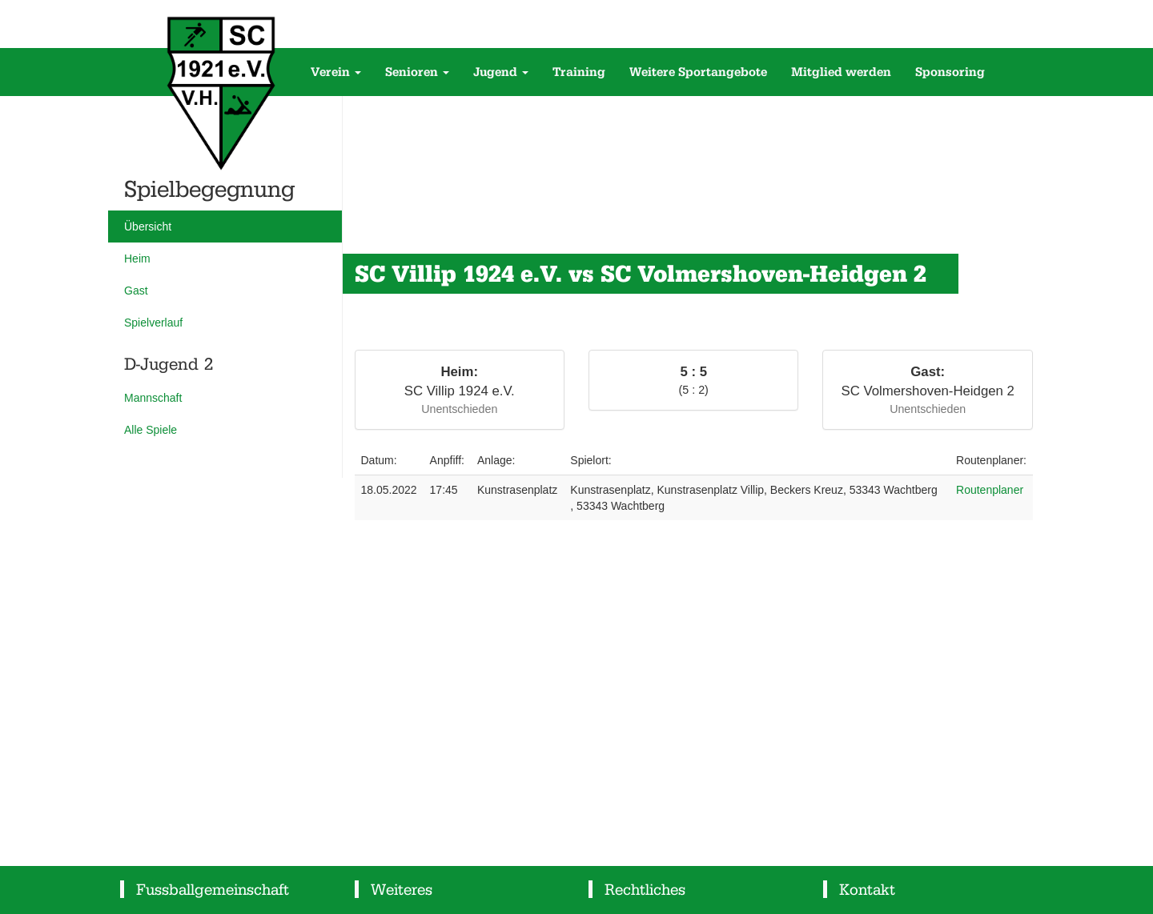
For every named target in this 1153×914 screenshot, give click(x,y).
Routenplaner (989, 489)
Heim (137, 258)
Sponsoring (950, 71)
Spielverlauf (153, 322)
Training (578, 71)
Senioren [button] (417, 71)
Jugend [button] (500, 71)
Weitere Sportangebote (698, 71)
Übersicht (147, 226)
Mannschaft (153, 397)
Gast (136, 290)
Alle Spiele (150, 429)
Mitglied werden (841, 71)
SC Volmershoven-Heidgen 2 (928, 391)
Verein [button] (336, 71)
